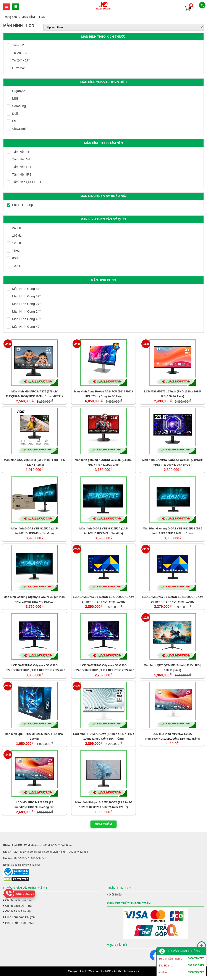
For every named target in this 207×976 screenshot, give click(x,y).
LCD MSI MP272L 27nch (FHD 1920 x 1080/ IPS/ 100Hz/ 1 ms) (172, 394)
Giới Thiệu (115, 894)
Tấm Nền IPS (19, 174)
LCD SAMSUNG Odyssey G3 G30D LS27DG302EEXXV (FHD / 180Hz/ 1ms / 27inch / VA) (34, 668)
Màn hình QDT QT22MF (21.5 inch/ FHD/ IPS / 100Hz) (34, 736)
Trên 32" (15, 45)
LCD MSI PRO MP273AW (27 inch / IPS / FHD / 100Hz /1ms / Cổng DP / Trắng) (103, 736)
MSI (12, 98)
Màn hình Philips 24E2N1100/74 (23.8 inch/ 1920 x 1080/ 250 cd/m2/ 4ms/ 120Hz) (103, 805)
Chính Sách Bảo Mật (18, 911)
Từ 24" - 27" (18, 60)
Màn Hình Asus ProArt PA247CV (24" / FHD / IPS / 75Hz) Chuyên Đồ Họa (103, 394)
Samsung (16, 106)
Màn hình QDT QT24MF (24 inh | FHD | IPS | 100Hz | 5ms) (172, 668)
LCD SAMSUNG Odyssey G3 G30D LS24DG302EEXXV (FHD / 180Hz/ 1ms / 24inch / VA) (103, 668)
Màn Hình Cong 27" (23, 303)
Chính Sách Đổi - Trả (18, 905)
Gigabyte (16, 90)
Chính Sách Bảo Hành (19, 900)
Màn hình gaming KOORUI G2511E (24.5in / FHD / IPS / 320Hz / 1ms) (103, 462)
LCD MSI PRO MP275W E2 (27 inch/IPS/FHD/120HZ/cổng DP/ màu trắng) (172, 736)
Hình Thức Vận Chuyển (20, 917)
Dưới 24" (16, 67)
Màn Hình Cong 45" (23, 319)
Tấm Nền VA (18, 159)
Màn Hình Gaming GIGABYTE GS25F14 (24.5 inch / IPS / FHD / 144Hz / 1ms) (172, 531)
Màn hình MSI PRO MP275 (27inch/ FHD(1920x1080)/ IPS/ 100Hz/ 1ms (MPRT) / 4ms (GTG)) (34, 394)
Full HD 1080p (20, 204)
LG (11, 121)
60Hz (13, 258)
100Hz (14, 265)
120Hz (14, 243)
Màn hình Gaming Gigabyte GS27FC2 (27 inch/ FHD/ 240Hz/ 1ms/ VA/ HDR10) (34, 599)
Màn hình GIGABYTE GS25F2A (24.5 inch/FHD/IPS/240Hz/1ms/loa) (103, 531)
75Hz (13, 250)
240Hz (14, 227)
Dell (12, 113)
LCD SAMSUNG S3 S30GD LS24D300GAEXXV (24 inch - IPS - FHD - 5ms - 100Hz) (172, 599)
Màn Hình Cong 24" (23, 311)
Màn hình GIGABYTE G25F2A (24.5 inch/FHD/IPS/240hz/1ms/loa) (34, 531)
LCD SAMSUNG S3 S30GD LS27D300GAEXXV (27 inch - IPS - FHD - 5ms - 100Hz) (103, 599)
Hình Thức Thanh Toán (19, 922)
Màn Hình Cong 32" (23, 296)
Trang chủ (10, 17)
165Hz (14, 235)
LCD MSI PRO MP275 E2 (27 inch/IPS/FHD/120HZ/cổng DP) (35, 805)
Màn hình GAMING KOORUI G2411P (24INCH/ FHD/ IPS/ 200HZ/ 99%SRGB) (172, 462)
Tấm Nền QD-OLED (24, 182)
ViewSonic (17, 128)
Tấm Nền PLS (19, 166)
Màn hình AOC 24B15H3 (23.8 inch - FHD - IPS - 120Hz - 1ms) (34, 462)
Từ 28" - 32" (18, 52)
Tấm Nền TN (19, 151)
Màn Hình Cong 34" (23, 288)
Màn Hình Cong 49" (23, 326)
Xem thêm (103, 824)
